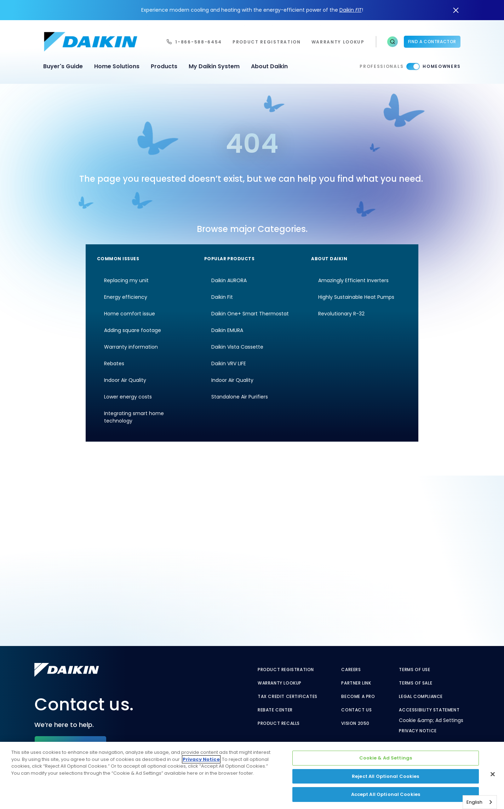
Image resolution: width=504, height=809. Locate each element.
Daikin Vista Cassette (237, 346)
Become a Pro (358, 696)
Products (164, 66)
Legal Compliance (421, 696)
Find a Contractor (432, 42)
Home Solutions (116, 66)
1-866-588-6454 (198, 42)
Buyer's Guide (63, 66)
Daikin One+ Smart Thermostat (250, 313)
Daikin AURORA (229, 280)
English (474, 802)
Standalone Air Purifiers (239, 396)
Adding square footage (132, 330)
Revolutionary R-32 (341, 313)
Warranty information (131, 346)
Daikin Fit (222, 297)
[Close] (492, 774)
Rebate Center (275, 710)
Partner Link (356, 683)
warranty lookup (338, 42)
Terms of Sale (415, 683)
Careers (351, 669)
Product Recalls (279, 723)
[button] (392, 41)
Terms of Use (414, 669)
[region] (252, 775)
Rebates (114, 363)
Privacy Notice (417, 730)
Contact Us (356, 710)
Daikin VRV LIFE (228, 363)
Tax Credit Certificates (287, 696)
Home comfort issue (129, 313)
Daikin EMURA (227, 330)
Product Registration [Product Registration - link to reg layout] (286, 669)
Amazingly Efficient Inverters (353, 280)
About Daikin (269, 66)
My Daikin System (214, 66)
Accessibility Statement (429, 710)
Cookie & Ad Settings (385, 758)
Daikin (350, 9)
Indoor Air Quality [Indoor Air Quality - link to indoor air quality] (232, 380)
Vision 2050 (355, 723)
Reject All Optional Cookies (385, 776)
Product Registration (267, 42)
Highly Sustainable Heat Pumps (356, 297)
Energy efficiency (125, 297)
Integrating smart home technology (134, 417)
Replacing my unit (126, 280)
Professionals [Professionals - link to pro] (381, 66)
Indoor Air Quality (125, 380)
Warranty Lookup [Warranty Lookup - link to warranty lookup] (280, 683)
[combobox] (480, 802)
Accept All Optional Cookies (385, 794)
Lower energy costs (128, 396)
